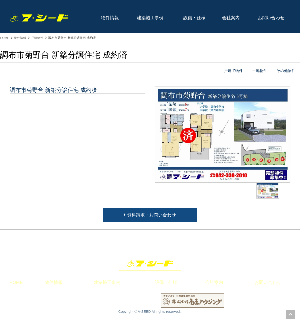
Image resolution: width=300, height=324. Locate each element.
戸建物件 (37, 38)
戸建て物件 (233, 71)
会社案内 (231, 17)
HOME (4, 38)
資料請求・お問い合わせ (150, 214)
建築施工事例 (150, 17)
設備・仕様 (194, 17)
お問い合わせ (271, 17)
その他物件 (286, 71)
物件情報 (110, 17)
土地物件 (259, 71)
